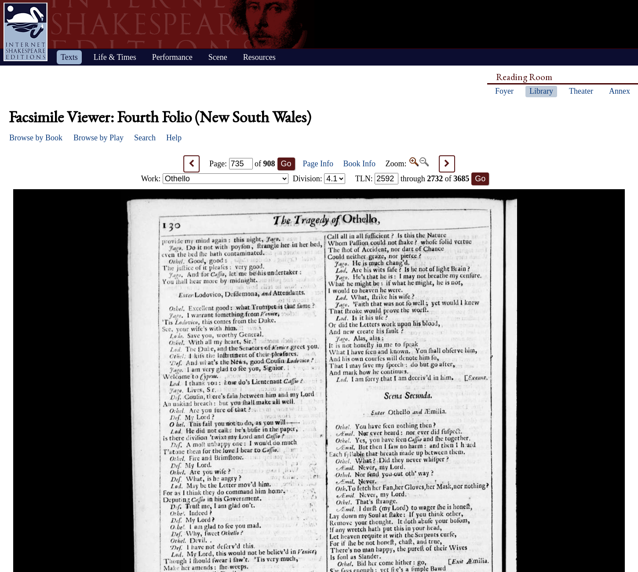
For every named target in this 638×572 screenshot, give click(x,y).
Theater (581, 91)
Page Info (318, 163)
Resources (259, 57)
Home (25, 32)
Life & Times (115, 57)
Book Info (359, 163)
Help (174, 137)
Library (541, 91)
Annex (619, 91)
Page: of (242, 163)
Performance (172, 57)
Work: (214, 178)
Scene (217, 57)
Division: (319, 178)
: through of (412, 178)
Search (145, 137)
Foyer (504, 91)
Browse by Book (35, 137)
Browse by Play (98, 137)
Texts (69, 57)
